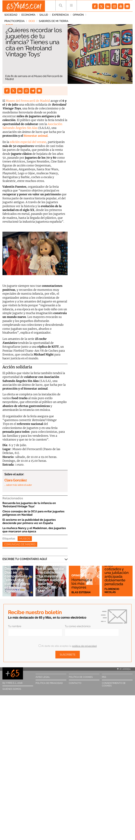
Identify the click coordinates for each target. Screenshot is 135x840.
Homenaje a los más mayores (81, 583)
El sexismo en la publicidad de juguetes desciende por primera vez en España (29, 521)
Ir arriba (124, 669)
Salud (43, 15)
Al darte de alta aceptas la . (68, 646)
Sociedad (10, 15)
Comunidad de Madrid (20, 544)
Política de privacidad (49, 683)
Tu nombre (14, 626)
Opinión (78, 15)
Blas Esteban (80, 592)
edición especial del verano (28, 142)
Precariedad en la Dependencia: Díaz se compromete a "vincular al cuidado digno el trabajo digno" (18, 576)
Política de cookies (81, 677)
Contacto (75, 683)
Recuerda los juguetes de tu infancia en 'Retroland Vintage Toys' (29, 504)
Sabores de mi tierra (19, 21)
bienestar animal (36, 135)
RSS (104, 677)
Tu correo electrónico (78, 626)
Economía (28, 15)
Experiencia (60, 15)
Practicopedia (98, 15)
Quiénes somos (11, 689)
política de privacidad (84, 646)
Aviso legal (43, 677)
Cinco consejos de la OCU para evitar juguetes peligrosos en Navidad (33, 513)
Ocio (115, 15)
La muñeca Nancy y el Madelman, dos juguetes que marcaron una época (34, 529)
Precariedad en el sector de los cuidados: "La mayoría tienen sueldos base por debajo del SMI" (51, 578)
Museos (24, 538)
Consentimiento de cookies (114, 684)
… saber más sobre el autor (18, 484)
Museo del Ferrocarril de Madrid (28, 100)
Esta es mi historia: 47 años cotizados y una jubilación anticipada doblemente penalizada (117, 571)
